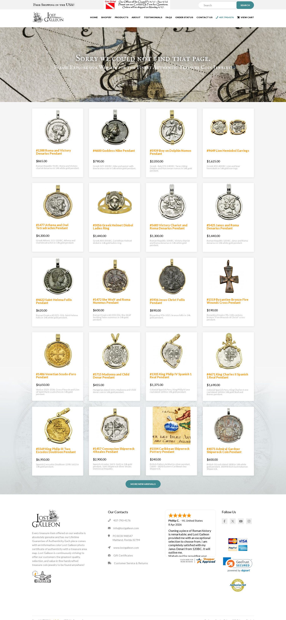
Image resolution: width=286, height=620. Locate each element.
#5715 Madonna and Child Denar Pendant (111, 382)
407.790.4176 (225, 18)
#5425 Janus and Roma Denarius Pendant (223, 233)
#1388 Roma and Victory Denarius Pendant (53, 158)
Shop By (106, 18)
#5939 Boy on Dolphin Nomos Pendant (170, 158)
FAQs (169, 18)
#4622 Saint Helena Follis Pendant (54, 307)
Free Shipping (53, 5)
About (136, 18)
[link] (237, 571)
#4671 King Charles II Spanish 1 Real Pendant (227, 382)
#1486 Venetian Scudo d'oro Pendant (56, 382)
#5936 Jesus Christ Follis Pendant (167, 307)
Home (94, 18)
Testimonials (153, 18)
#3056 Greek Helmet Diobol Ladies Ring (113, 233)
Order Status (184, 18)
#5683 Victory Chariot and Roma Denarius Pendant (168, 233)
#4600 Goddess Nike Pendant (114, 157)
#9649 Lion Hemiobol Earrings (228, 157)
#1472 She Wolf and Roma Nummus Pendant (111, 307)
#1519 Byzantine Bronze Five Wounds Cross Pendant (227, 307)
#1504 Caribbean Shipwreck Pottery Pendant (169, 456)
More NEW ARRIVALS (143, 490)
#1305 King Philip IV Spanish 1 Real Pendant (171, 382)
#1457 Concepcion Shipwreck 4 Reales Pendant (113, 456)
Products (121, 18)
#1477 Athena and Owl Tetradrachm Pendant (52, 232)
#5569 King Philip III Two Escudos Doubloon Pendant (56, 456)
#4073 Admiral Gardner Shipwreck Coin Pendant (224, 456)
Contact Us (204, 18)
